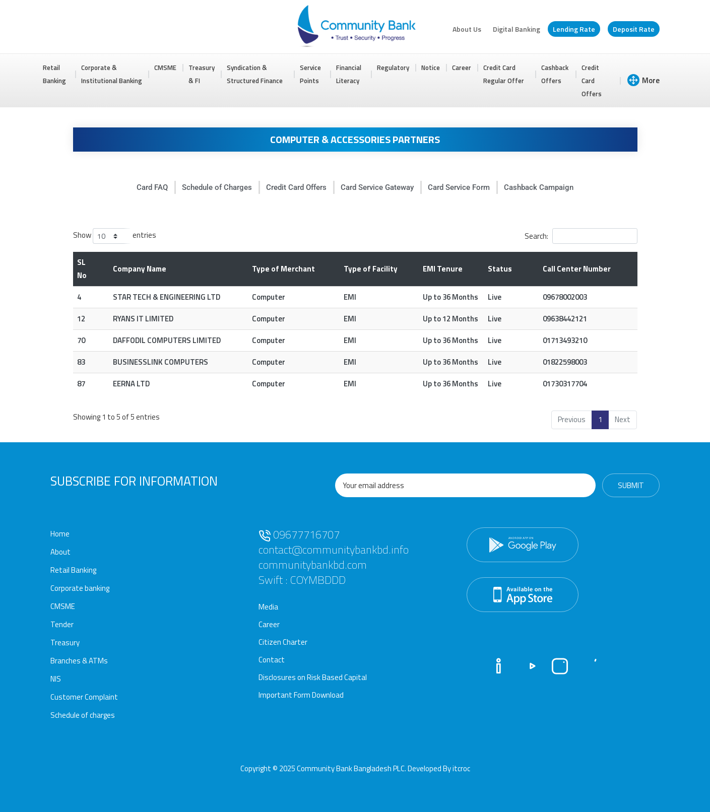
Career (461, 67)
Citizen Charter (283, 642)
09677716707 (299, 534)
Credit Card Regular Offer (503, 74)
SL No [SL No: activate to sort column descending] (82, 268)
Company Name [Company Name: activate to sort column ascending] (139, 269)
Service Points (310, 74)
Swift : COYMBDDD (302, 579)
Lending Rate (574, 29)
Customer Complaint (84, 697)
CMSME (165, 67)
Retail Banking (54, 74)
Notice (430, 67)
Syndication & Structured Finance (255, 74)
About (60, 552)
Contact (272, 659)
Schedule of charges (82, 715)
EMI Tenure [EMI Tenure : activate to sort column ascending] (443, 269)
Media (268, 607)
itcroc (461, 768)
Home (60, 533)
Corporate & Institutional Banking (111, 74)
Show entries (114, 236)
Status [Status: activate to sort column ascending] (500, 269)
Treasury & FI (201, 74)
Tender (62, 624)
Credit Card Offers (592, 80)
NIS (55, 679)
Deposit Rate (634, 29)
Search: (581, 236)
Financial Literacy (348, 74)
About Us (467, 29)
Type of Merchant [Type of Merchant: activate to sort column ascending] (283, 269)
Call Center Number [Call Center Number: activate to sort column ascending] (577, 269)
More (643, 80)
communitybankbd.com (313, 564)
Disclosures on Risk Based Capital (313, 677)
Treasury (65, 642)
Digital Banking (516, 29)
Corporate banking (79, 588)
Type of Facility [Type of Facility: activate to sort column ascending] (371, 269)
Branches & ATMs (79, 660)
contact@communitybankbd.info (334, 549)
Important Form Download (301, 695)
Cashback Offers (554, 74)
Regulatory (393, 67)
